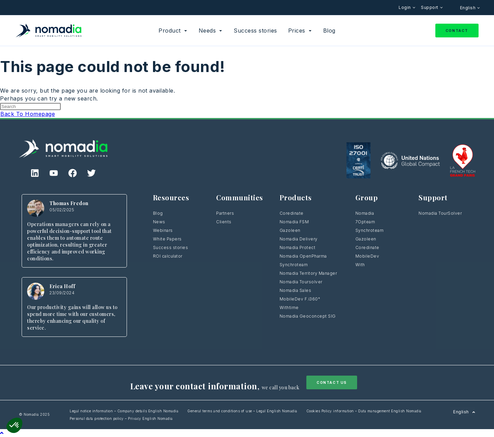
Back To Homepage (27, 113)
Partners (225, 213)
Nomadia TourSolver (440, 213)
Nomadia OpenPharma (303, 256)
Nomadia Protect (298, 247)
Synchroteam (294, 264)
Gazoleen (290, 230)
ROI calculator (168, 256)
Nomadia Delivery (299, 238)
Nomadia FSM (294, 221)
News (159, 221)
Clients (224, 221)
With (360, 264)
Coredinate (292, 213)
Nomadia (364, 213)
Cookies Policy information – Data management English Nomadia (364, 411)
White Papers (167, 238)
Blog (158, 213)
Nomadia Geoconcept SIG (308, 316)
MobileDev (367, 256)
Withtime (289, 307)
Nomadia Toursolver (301, 281)
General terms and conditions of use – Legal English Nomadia (242, 411)
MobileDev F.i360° (300, 299)
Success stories (170, 247)
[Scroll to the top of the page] (2, 432)
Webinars (163, 230)
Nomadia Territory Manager (308, 273)
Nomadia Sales (295, 290)
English (468, 7)
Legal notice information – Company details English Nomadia (124, 411)
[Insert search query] (30, 106)
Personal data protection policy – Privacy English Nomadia (121, 418)
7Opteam (365, 221)
